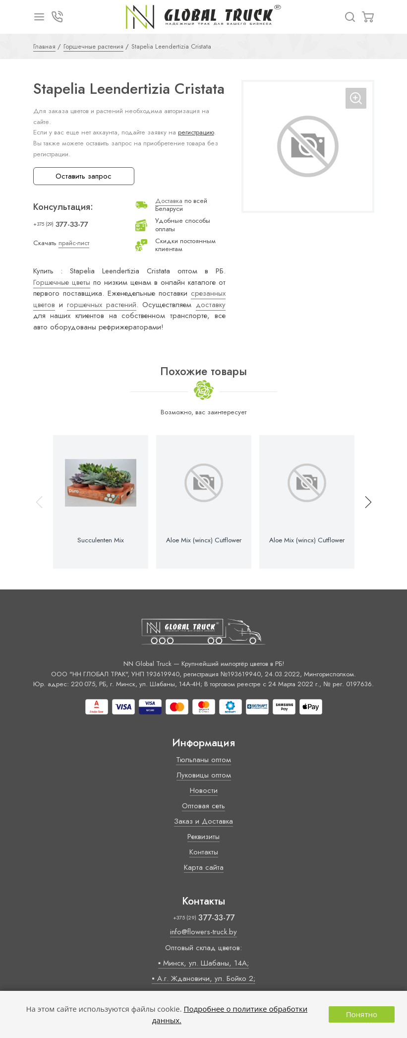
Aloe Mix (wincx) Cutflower (203, 540)
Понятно (361, 1014)
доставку (211, 304)
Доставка (168, 200)
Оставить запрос (84, 176)
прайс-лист (73, 243)
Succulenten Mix (100, 540)
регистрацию (196, 132)
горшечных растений (101, 304)
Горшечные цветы (61, 282)
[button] (363, 501)
